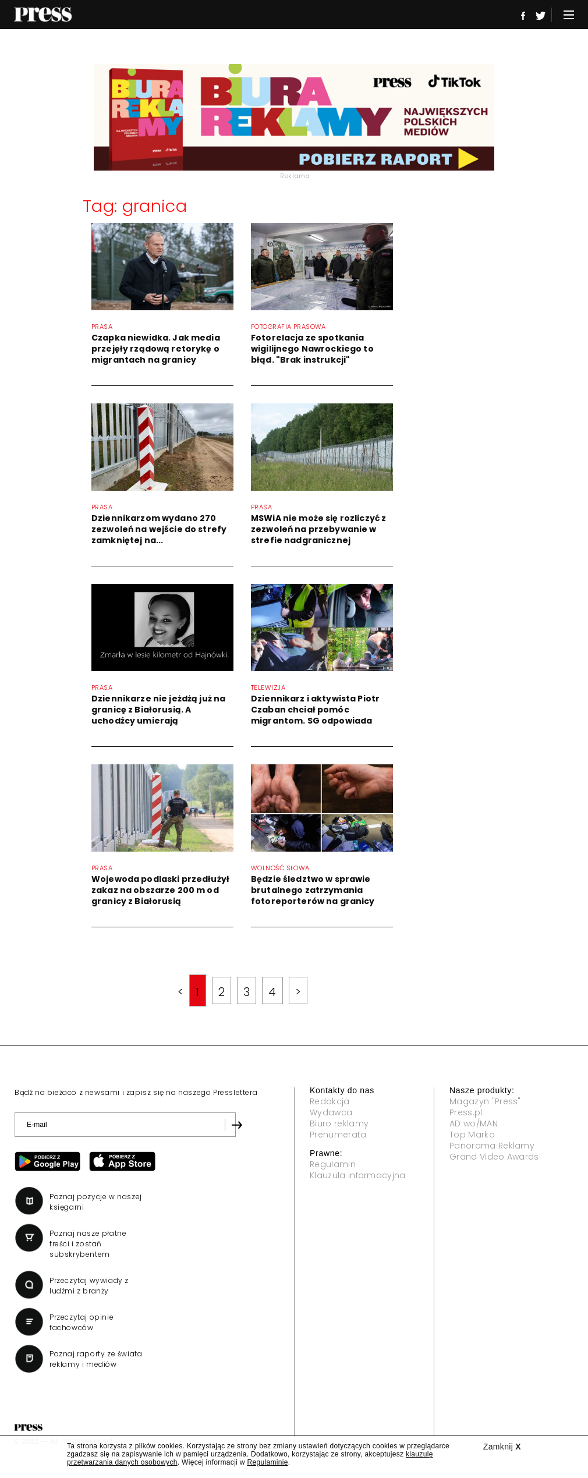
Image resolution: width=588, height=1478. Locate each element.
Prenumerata (338, 1134)
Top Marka (472, 1134)
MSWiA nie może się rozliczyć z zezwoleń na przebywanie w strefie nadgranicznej (318, 529)
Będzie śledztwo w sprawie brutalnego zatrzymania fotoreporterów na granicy (313, 890)
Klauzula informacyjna (358, 1175)
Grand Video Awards (494, 1156)
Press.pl (466, 1112)
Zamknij (502, 1446)
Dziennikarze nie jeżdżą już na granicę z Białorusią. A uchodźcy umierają (158, 709)
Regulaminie (267, 1462)
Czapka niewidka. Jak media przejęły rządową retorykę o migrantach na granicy (155, 349)
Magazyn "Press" (485, 1101)
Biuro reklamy (339, 1123)
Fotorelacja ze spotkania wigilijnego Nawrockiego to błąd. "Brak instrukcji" (312, 349)
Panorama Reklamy (491, 1145)
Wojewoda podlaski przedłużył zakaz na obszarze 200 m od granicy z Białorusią (160, 890)
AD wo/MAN (473, 1123)
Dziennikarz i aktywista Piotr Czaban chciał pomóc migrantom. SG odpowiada (315, 709)
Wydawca (331, 1112)
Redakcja (330, 1101)
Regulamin (333, 1164)
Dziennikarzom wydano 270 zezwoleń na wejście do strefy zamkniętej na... (158, 529)
